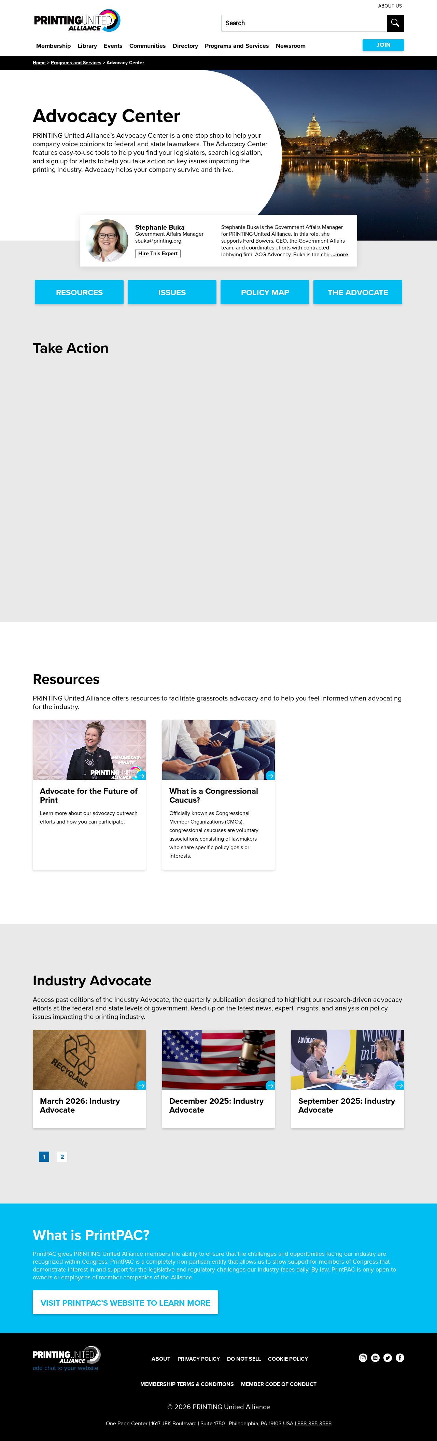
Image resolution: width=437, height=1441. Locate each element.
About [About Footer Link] (161, 1359)
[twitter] (387, 1359)
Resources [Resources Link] (79, 292)
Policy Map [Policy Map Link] (265, 292)
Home (39, 62)
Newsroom (291, 45)
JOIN (384, 44)
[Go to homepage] (67, 1359)
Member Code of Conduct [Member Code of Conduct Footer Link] (278, 1384)
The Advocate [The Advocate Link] (358, 292)
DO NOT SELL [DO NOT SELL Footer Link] (244, 1359)
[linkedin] (375, 1359)
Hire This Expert (158, 253)
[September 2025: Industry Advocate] (347, 1079)
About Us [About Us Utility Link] (390, 6)
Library (87, 45)
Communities (147, 45)
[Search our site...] (304, 23)
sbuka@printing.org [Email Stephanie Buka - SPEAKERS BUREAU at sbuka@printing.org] (158, 241)
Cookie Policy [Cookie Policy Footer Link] (288, 1359)
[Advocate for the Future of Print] (89, 795)
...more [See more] (339, 254)
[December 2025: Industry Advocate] (218, 1079)
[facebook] (400, 1359)
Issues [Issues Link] (172, 292)
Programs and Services (237, 45)
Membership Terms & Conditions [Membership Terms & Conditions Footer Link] (187, 1384)
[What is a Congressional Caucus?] (218, 795)
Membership (53, 45)
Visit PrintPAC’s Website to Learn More (125, 1303)
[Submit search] (395, 23)
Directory (185, 45)
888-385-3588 (314, 1423)
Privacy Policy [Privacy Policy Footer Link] (199, 1359)
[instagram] (363, 1359)
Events (113, 45)
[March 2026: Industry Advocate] (89, 1079)
